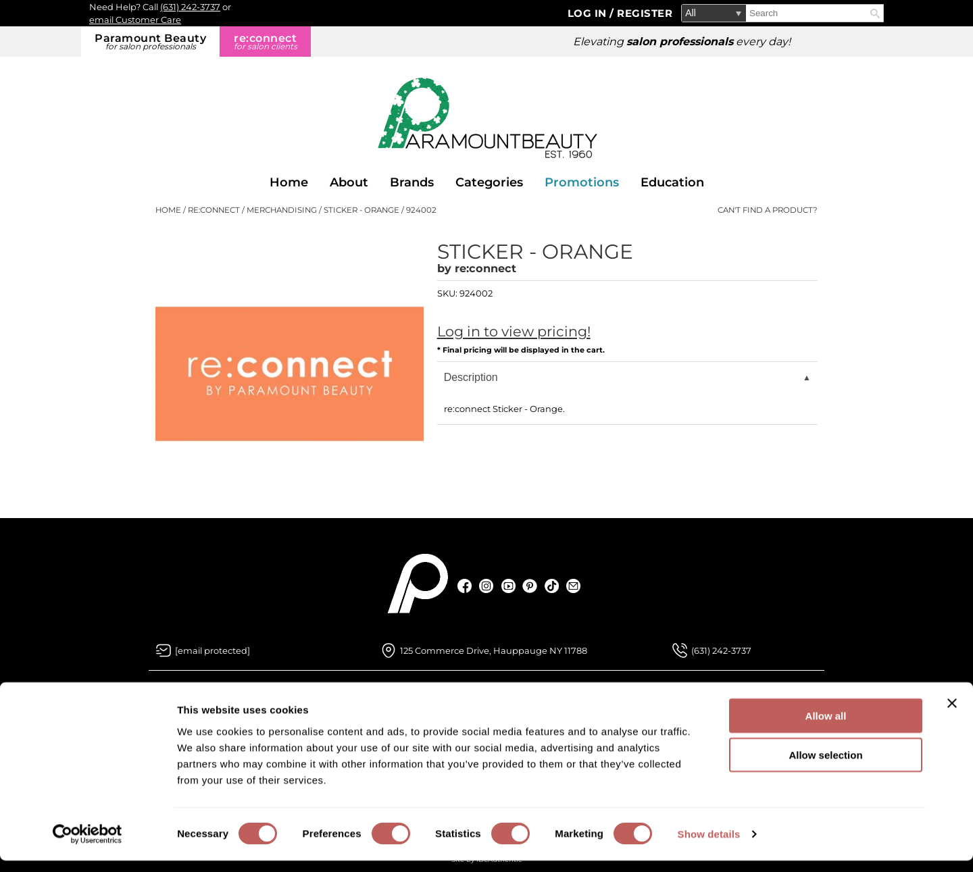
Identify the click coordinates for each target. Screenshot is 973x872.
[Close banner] (952, 714)
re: (265, 41)
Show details (709, 845)
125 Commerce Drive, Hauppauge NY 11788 (493, 650)
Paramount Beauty (150, 41)
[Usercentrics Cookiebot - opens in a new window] (87, 846)
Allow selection (825, 766)
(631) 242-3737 (190, 6)
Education (672, 182)
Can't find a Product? (768, 210)
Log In (589, 13)
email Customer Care (135, 19)
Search (875, 13)
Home (289, 182)
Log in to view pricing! (514, 331)
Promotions (582, 182)
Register (644, 13)
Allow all (826, 726)
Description (471, 377)
